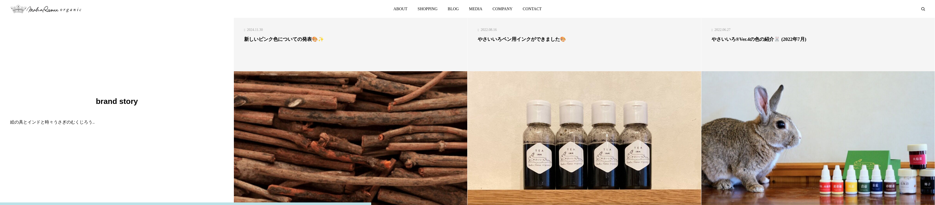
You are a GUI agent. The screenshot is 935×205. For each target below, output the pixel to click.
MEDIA (475, 9)
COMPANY (502, 9)
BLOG (453, 9)
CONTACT (532, 9)
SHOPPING (427, 9)
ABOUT (400, 9)
